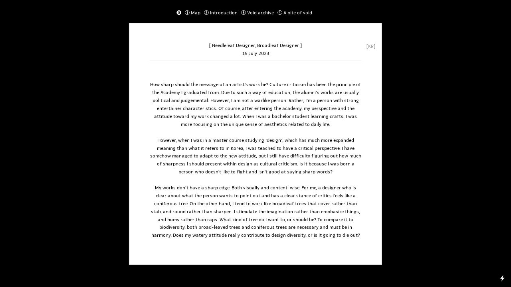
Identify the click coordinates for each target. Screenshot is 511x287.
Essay (328, 12)
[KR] (370, 46)
